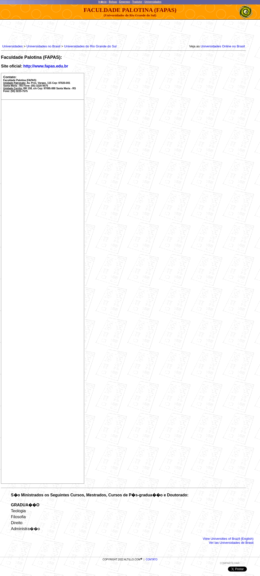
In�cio (102, 1)
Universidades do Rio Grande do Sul (90, 46)
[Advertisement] (91, 31)
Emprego (124, 1)
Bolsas (113, 1)
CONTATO (151, 559)
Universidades (153, 1)
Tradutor (137, 1)
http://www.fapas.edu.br (45, 66)
